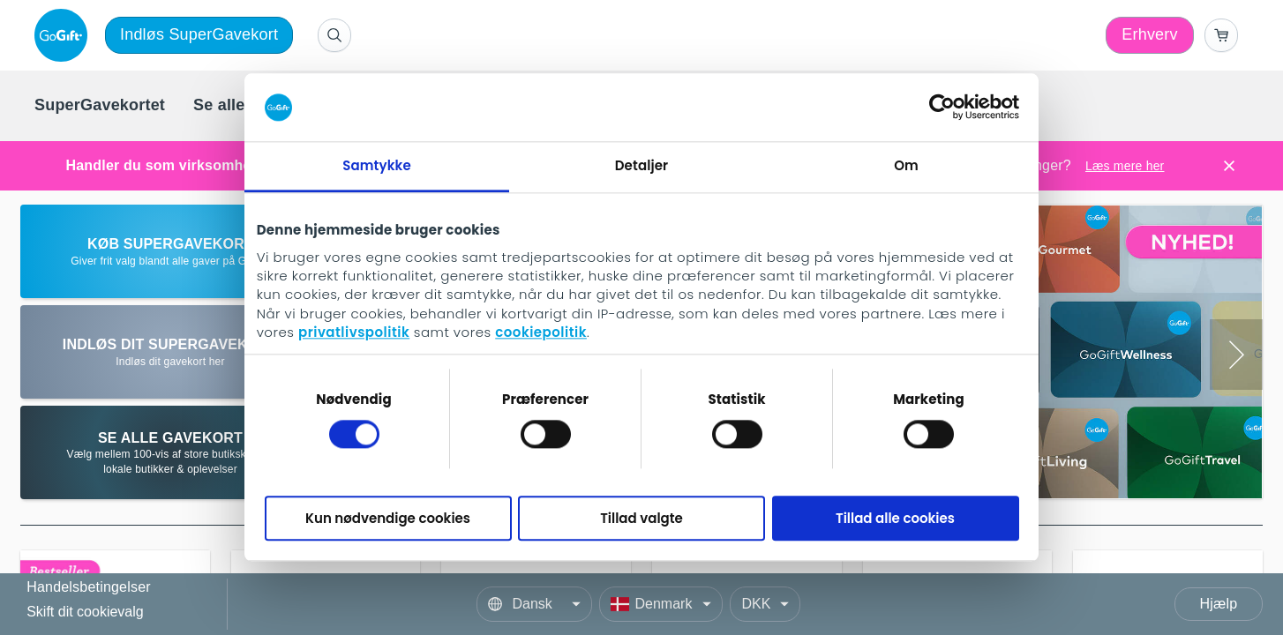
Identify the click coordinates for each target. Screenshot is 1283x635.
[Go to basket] (1221, 35)
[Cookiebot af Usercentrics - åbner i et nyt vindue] (942, 107)
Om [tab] (906, 165)
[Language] (534, 604)
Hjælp (1219, 603)
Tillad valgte (641, 518)
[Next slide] (1236, 354)
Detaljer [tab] (641, 165)
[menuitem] (99, 105)
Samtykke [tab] (376, 165)
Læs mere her (1125, 166)
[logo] (64, 35)
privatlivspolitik (353, 333)
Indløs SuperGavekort (199, 34)
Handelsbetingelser (88, 587)
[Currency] (765, 604)
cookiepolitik (541, 333)
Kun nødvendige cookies (387, 518)
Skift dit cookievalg (85, 611)
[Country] (661, 604)
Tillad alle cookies (895, 518)
